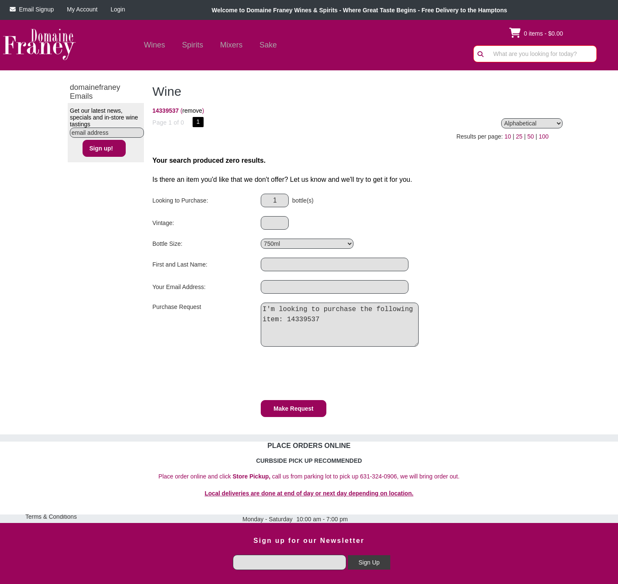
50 (530, 136)
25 (519, 136)
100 (544, 136)
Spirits (190, 46)
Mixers (231, 45)
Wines (151, 46)
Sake (268, 45)
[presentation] (325, 374)
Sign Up (369, 562)
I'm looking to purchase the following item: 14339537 (342, 325)
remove (192, 110)
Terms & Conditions (51, 516)
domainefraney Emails (95, 91)
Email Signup (32, 9)
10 (508, 136)
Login (116, 9)
